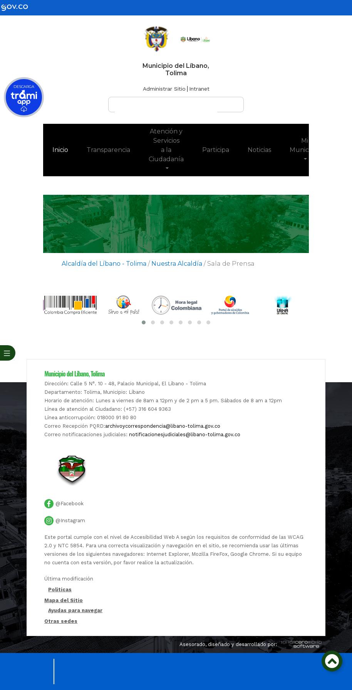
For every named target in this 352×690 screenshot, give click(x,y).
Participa (215, 150)
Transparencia (108, 150)
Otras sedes (60, 621)
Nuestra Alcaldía (176, 263)
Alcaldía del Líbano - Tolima (104, 263)
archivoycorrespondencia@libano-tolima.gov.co (162, 426)
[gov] (19, 7)
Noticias (259, 150)
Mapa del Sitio (63, 600)
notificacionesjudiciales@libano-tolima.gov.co (184, 434)
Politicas (60, 590)
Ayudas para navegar (75, 611)
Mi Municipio (304, 145)
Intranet (199, 89)
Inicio (64, 149)
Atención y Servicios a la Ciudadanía (166, 145)
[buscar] (166, 108)
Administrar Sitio (164, 89)
